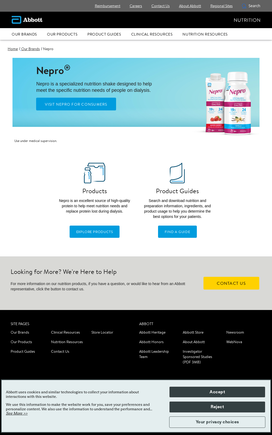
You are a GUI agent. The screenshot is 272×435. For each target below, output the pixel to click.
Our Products (21, 341)
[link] (13, 49)
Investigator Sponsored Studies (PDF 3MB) (197, 356)
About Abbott (194, 341)
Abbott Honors (151, 341)
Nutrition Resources (67, 341)
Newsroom (235, 332)
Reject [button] (217, 407)
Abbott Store (193, 332)
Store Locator (102, 332)
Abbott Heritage (152, 332)
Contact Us (60, 351)
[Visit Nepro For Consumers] (76, 104)
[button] (244, 6)
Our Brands (20, 332)
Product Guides (23, 351)
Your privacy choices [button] (217, 422)
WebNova (234, 341)
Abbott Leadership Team (154, 354)
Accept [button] (217, 392)
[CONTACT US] (231, 283)
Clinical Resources (65, 332)
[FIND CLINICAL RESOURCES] (177, 232)
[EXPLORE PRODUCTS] (95, 232)
